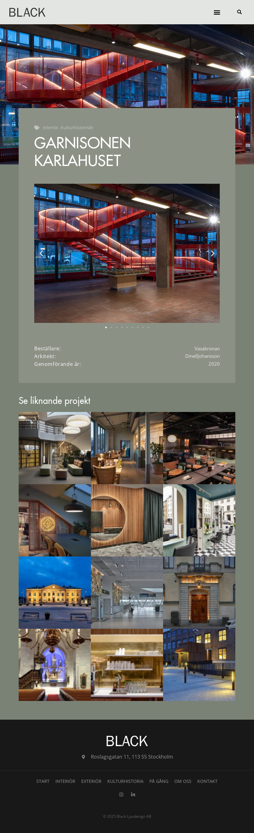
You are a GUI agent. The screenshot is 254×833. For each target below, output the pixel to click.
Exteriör (91, 781)
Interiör (65, 781)
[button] (217, 12)
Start (42, 781)
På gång (158, 781)
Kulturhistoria (125, 781)
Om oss (182, 781)
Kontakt (207, 781)
